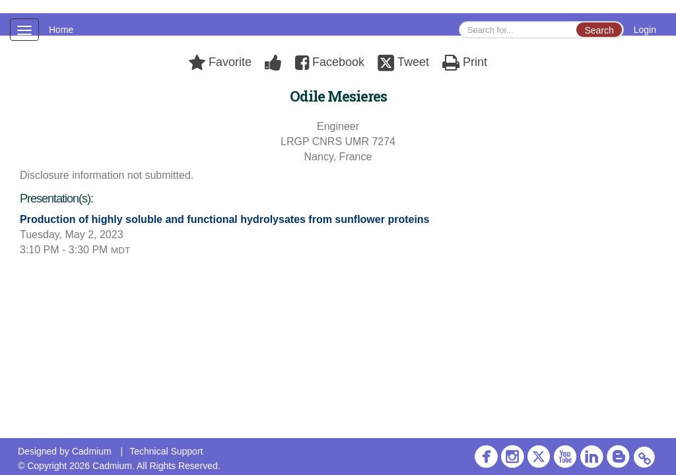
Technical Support (166, 451)
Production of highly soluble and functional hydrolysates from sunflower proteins (225, 219)
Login (645, 29)
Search (598, 30)
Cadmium (92, 451)
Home (61, 29)
